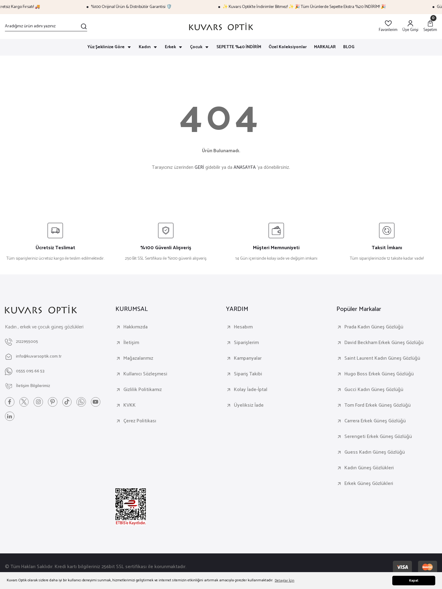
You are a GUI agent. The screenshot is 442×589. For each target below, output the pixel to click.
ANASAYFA (245, 167)
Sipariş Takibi (248, 374)
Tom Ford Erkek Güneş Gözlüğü (377, 405)
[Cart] (430, 26)
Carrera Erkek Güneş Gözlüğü (375, 421)
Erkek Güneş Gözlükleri (368, 483)
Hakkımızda (135, 327)
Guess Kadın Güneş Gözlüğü (374, 452)
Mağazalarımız (138, 358)
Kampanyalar (248, 358)
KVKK (129, 405)
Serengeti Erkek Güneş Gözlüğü (378, 436)
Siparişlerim (246, 343)
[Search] (46, 26)
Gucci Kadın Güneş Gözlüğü (373, 389)
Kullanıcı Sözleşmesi (145, 374)
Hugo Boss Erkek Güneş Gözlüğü (379, 374)
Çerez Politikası (139, 421)
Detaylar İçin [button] (284, 580)
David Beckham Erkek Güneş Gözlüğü (384, 343)
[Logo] (221, 26)
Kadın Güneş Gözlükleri (369, 468)
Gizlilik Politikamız (142, 389)
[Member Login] (410, 26)
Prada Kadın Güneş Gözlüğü (373, 327)
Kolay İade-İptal (250, 389)
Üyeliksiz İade (249, 405)
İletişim (131, 343)
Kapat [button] (413, 580)
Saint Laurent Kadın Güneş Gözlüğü (382, 358)
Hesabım (243, 327)
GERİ (199, 167)
